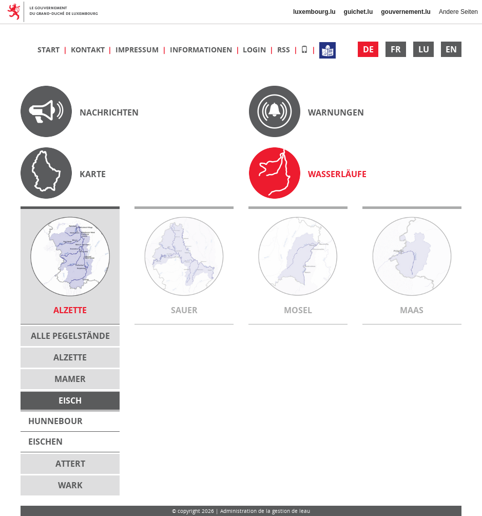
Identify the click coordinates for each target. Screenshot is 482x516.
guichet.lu (358, 11)
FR (396, 49)
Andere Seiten (458, 11)
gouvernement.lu (406, 11)
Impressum (138, 49)
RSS (284, 49)
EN (451, 49)
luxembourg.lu (314, 11)
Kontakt (89, 49)
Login (255, 49)
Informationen (202, 49)
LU (423, 49)
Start (49, 49)
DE (368, 49)
